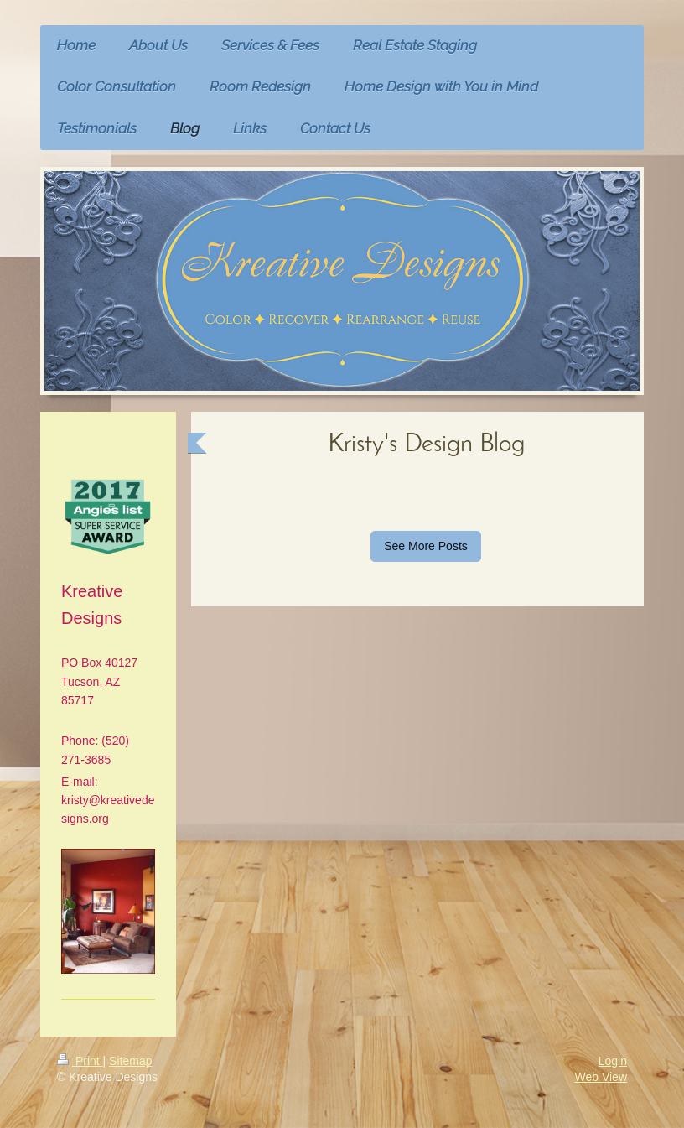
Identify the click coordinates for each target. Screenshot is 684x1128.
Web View (600, 1077)
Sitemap (130, 1061)
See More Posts (426, 546)
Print (80, 1061)
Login (612, 1061)
